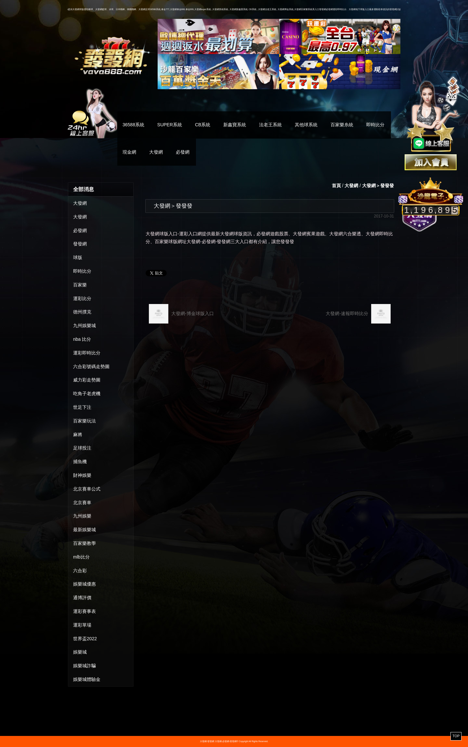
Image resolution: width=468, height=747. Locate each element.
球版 (77, 257)
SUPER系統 (169, 124)
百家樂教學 (84, 543)
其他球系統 (306, 124)
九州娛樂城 (84, 325)
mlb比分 (81, 557)
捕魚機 (80, 461)
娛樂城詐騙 (84, 665)
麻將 (77, 434)
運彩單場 (82, 625)
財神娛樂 (82, 475)
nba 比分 (82, 339)
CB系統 (202, 124)
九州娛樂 (82, 516)
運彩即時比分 (86, 352)
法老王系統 (270, 124)
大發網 (156, 152)
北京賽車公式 (86, 488)
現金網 (129, 152)
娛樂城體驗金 (86, 679)
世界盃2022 (85, 638)
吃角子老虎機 (86, 393)
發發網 (80, 243)
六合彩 (80, 570)
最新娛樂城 (84, 529)
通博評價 (82, 597)
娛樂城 (80, 652)
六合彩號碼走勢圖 (91, 366)
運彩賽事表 (84, 611)
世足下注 (82, 407)
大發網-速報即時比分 (358, 314)
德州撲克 (82, 311)
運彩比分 (82, 298)
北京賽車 (82, 502)
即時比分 (375, 124)
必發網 (182, 152)
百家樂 (80, 284)
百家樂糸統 (342, 124)
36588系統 (133, 124)
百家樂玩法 (84, 420)
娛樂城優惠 (84, 584)
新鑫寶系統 (234, 124)
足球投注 (82, 447)
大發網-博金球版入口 (181, 314)
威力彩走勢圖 (86, 379)
